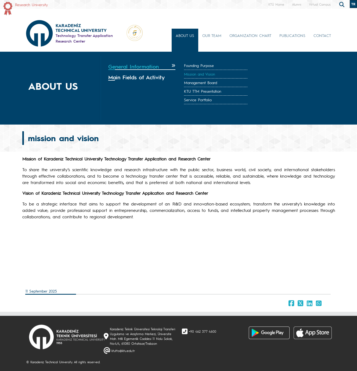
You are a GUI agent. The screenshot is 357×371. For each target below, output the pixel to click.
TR (353, 4)
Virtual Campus (320, 4)
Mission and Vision (199, 74)
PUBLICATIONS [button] (292, 35)
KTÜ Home (276, 4)
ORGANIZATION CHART (250, 35)
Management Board (200, 82)
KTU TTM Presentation (202, 91)
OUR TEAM (211, 35)
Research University (31, 4)
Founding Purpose (199, 65)
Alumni (296, 4)
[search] (342, 4)
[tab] (142, 66)
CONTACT (322, 35)
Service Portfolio (198, 99)
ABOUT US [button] (185, 35)
